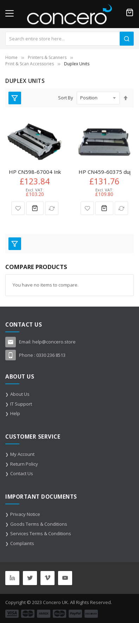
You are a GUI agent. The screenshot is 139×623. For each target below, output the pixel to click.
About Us (20, 394)
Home (11, 57)
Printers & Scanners (47, 57)
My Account (22, 454)
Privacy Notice (25, 514)
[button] (18, 208)
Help (15, 413)
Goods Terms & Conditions (38, 524)
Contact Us (21, 473)
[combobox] (69, 39)
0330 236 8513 (50, 355)
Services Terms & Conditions (40, 533)
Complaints (22, 543)
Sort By (65, 97)
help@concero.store (54, 342)
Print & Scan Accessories (29, 64)
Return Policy (24, 464)
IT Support (21, 404)
